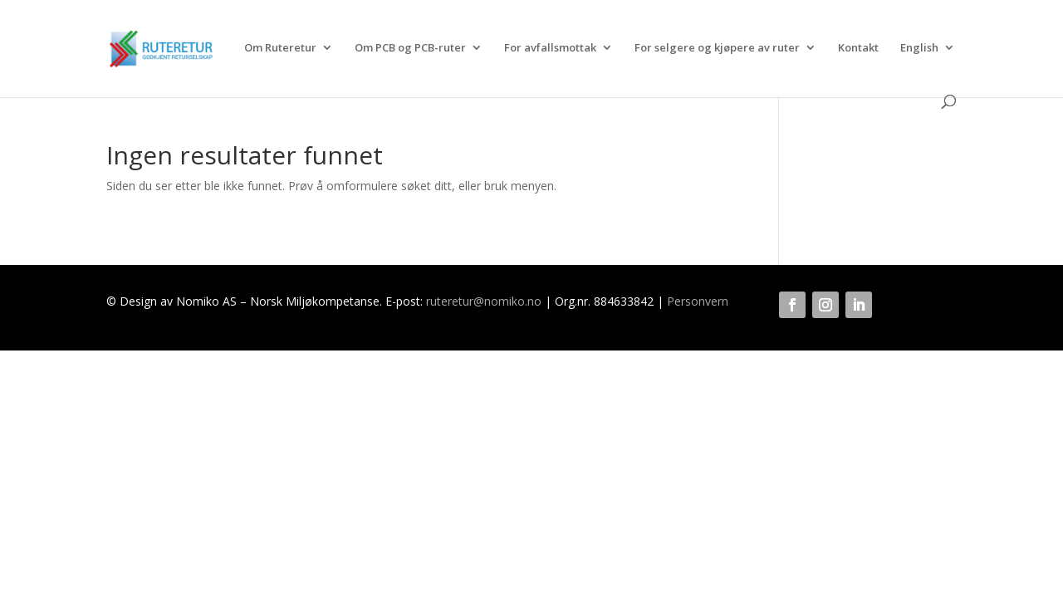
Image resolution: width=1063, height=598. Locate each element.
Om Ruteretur (280, 48)
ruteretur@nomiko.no (483, 301)
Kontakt (858, 48)
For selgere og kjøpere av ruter (717, 48)
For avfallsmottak (550, 48)
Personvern (697, 301)
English (919, 48)
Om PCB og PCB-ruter (410, 48)
